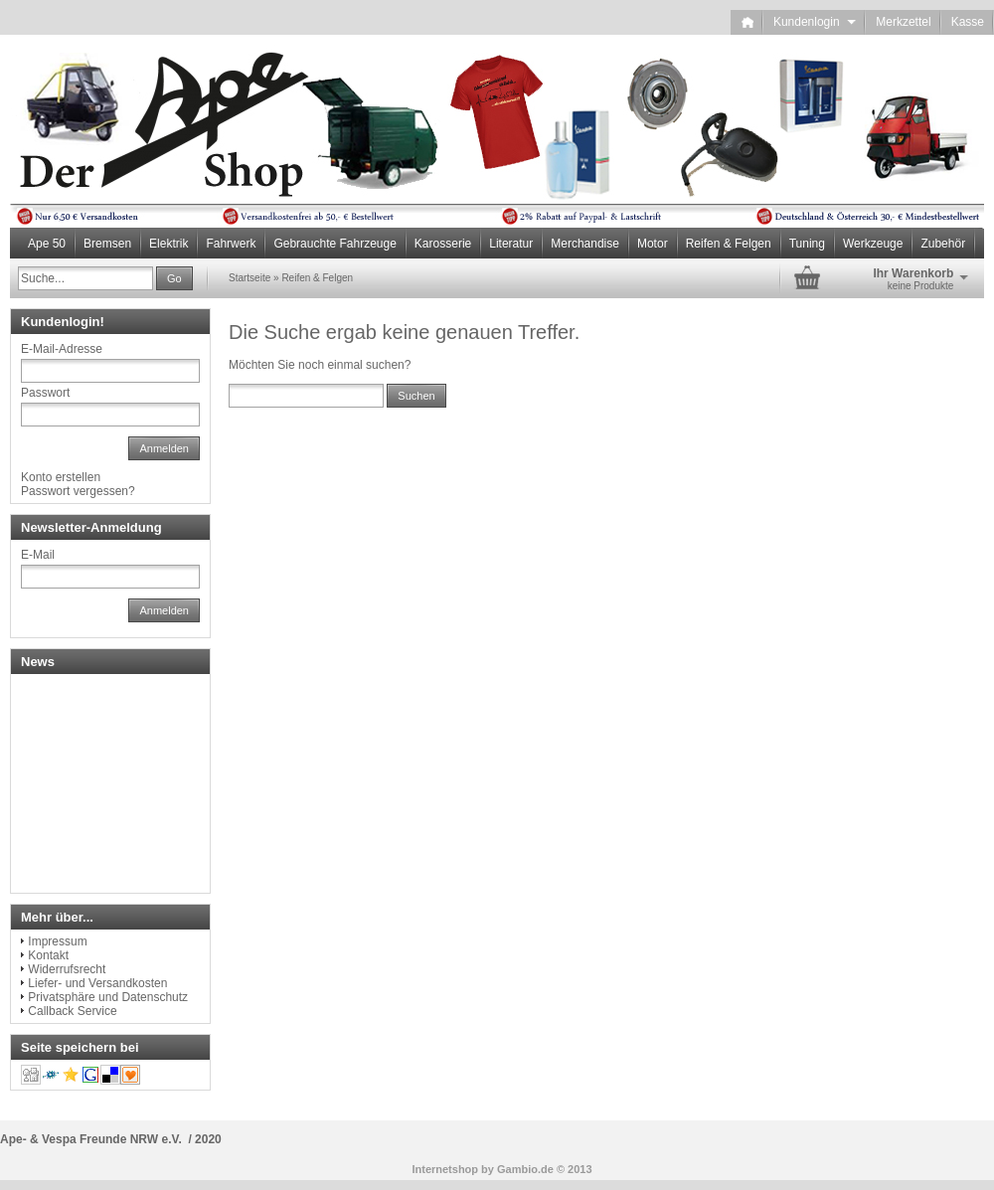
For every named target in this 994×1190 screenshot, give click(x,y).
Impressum (57, 941)
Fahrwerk (230, 244)
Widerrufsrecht (66, 969)
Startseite (249, 277)
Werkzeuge (873, 244)
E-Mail (38, 555)
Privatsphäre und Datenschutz (108, 997)
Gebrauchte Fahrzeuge (334, 244)
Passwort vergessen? (78, 491)
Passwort (45, 393)
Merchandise (585, 244)
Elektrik (168, 244)
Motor (652, 244)
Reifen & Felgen (728, 244)
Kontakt (48, 955)
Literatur (511, 244)
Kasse (967, 22)
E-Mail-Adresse (61, 349)
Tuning (807, 244)
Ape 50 (47, 244)
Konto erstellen (60, 477)
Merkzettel (903, 22)
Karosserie (442, 244)
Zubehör (942, 244)
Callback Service (72, 1011)
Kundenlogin (814, 22)
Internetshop (445, 1169)
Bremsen (107, 244)
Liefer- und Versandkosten (97, 983)
